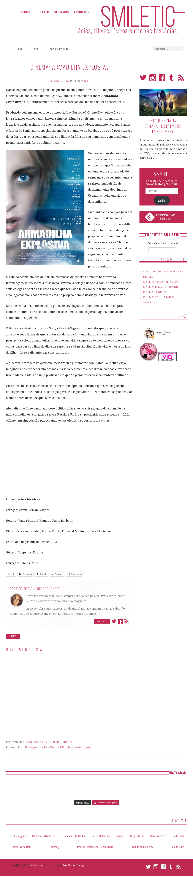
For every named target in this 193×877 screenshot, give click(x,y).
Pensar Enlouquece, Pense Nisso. (95, 846)
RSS (180, 79)
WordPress (69, 865)
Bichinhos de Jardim (74, 836)
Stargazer (82, 865)
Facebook (120, 621)
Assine (161, 200)
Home (19, 49)
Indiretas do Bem (21, 846)
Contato (42, 11)
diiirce (120, 836)
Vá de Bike (178, 846)
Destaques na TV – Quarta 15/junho (48, 741)
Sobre (26, 11)
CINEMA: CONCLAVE (155, 292)
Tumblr (171, 79)
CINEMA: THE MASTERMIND (160, 286)
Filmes (13, 636)
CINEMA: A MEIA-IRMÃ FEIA (160, 281)
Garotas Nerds (158, 836)
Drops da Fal (137, 836)
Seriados (61, 11)
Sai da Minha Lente (143, 846)
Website (101, 621)
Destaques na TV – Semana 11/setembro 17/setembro (163, 125)
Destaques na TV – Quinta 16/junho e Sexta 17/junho (59, 747)
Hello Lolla (178, 836)
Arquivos (81, 11)
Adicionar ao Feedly (165, 217)
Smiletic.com (36, 865)
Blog (36, 49)
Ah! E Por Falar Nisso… (44, 836)
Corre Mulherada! (101, 836)
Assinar (126, 621)
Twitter (113, 621)
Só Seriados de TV (59, 49)
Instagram (152, 79)
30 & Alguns (19, 836)
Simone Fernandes (45, 588)
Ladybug (54, 846)
